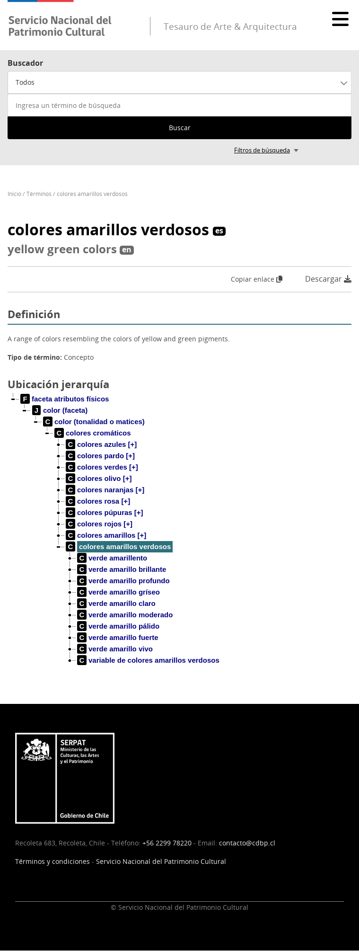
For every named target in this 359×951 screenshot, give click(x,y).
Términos (39, 194)
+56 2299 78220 (167, 842)
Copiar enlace (256, 279)
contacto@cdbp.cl (247, 842)
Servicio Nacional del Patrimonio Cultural (161, 861)
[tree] (179, 537)
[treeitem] (65, 399)
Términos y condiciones (52, 861)
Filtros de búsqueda (262, 150)
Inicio (14, 194)
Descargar (328, 279)
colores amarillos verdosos (92, 194)
